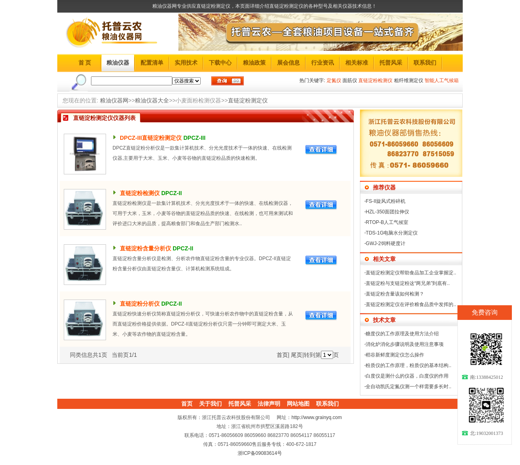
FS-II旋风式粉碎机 (385, 201)
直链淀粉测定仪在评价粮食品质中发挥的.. (411, 304)
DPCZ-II (171, 193)
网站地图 (298, 403)
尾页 (296, 355)
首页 (282, 355)
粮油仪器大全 (152, 100)
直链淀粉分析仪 (140, 303)
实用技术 (186, 62)
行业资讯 (322, 62)
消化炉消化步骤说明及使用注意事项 (405, 344)
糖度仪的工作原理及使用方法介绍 (402, 334)
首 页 (84, 62)
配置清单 (152, 62)
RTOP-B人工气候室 (387, 222)
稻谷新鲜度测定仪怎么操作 (395, 355)
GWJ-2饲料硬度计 (385, 243)
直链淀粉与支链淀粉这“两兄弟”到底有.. (408, 283)
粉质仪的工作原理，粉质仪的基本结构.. (408, 365)
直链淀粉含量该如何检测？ (395, 294)
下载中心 (220, 62)
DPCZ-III (194, 138)
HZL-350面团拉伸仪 (387, 212)
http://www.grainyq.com (316, 417)
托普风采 (390, 62)
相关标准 (356, 62)
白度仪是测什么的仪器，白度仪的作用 (407, 376)
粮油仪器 (117, 62)
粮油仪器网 (114, 100)
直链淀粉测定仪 (248, 100)
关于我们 (210, 403)
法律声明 (269, 403)
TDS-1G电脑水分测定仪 (392, 233)
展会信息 (288, 62)
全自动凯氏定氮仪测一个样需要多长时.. (408, 386)
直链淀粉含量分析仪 (145, 248)
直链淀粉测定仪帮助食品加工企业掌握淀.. (411, 273)
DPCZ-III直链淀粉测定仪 (151, 138)
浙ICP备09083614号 (260, 453)
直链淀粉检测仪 (140, 193)
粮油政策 (254, 62)
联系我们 (425, 62)
